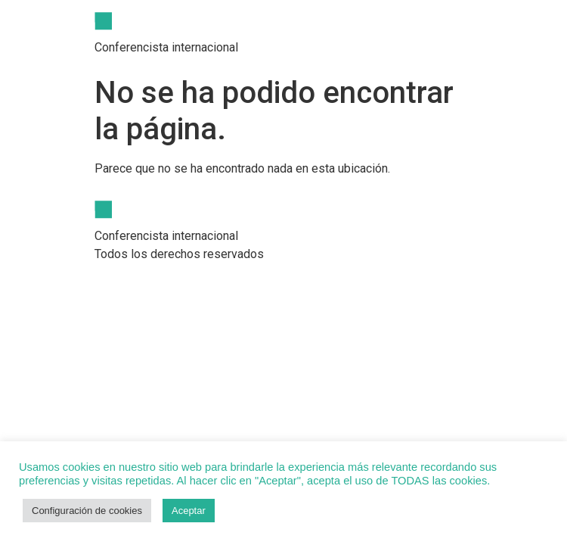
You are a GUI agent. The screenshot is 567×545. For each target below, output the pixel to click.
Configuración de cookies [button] (87, 510)
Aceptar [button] (189, 510)
